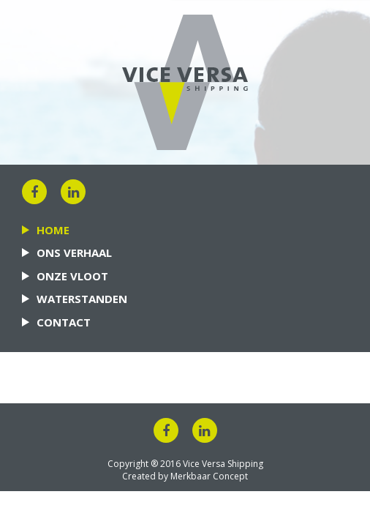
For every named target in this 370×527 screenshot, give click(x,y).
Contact (64, 322)
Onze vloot (72, 276)
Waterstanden (82, 298)
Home (53, 230)
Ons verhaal (74, 252)
